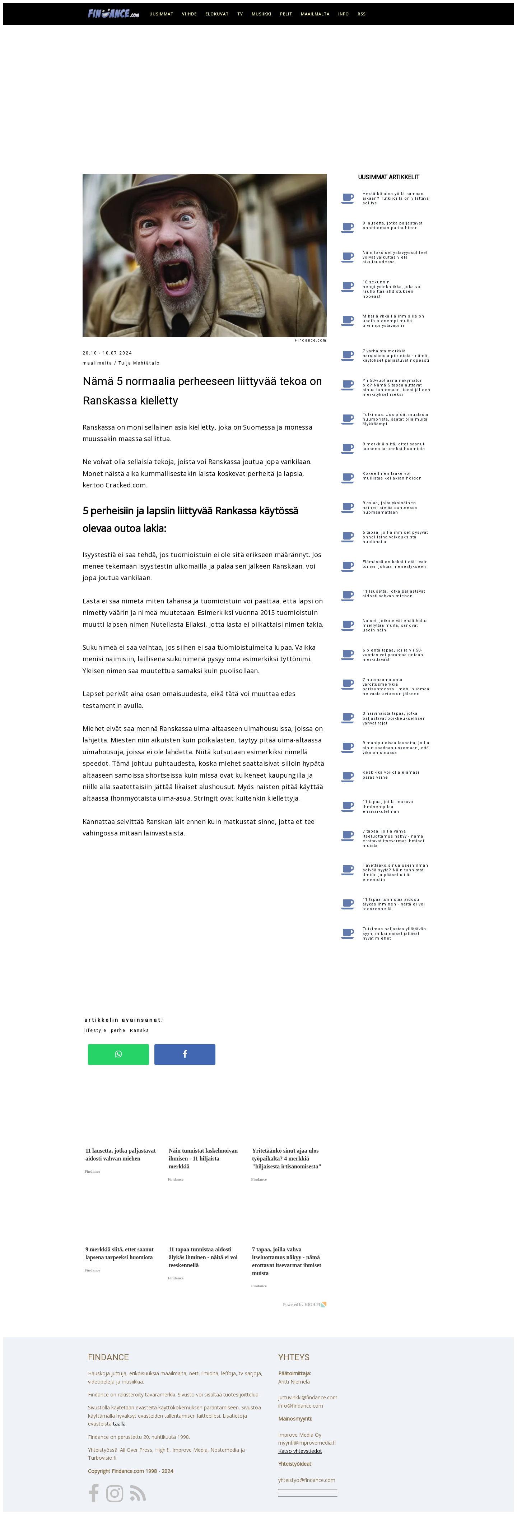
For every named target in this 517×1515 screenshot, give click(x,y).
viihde (189, 14)
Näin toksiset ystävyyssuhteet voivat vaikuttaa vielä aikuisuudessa (395, 257)
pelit (286, 14)
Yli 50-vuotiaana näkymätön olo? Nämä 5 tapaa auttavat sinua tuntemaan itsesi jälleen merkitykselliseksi (396, 387)
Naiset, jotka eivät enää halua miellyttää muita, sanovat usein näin (395, 625)
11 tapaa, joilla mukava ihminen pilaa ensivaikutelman (388, 807)
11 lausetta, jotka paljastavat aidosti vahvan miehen (394, 593)
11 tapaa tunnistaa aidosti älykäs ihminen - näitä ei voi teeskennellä (394, 904)
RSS (361, 14)
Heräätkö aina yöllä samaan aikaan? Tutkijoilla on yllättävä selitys (396, 198)
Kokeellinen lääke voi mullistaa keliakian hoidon (392, 476)
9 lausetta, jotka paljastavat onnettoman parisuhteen (393, 225)
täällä (119, 1423)
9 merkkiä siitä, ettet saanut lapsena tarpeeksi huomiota (394, 446)
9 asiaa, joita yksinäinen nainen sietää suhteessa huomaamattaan (390, 508)
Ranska (139, 1030)
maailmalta (315, 14)
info (343, 14)
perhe (118, 1030)
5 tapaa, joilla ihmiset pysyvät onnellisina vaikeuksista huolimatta (395, 537)
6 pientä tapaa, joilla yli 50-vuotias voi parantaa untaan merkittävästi (393, 655)
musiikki (261, 14)
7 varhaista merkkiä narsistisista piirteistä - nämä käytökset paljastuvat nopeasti (396, 356)
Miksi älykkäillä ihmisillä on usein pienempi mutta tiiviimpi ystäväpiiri (393, 321)
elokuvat (217, 14)
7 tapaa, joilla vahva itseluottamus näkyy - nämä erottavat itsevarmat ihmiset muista (393, 838)
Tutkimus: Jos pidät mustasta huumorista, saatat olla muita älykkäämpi (395, 419)
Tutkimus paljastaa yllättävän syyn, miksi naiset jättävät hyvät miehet (394, 934)
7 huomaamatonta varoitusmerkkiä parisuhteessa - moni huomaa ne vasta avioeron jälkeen (396, 686)
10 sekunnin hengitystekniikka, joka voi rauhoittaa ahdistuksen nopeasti (392, 289)
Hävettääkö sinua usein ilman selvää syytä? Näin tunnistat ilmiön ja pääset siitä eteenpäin (395, 872)
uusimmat (161, 14)
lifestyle (95, 1030)
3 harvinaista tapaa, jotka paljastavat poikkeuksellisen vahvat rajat (394, 718)
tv (240, 14)
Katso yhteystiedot (300, 1450)
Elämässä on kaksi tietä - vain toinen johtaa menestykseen (395, 564)
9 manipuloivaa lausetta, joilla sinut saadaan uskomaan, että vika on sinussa (396, 748)
